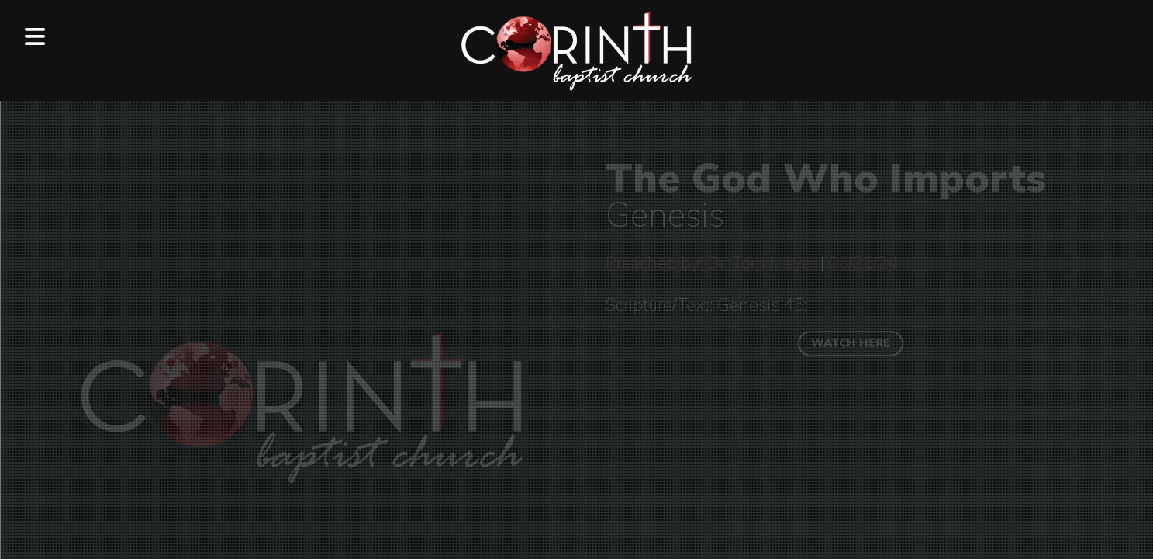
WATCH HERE (850, 343)
